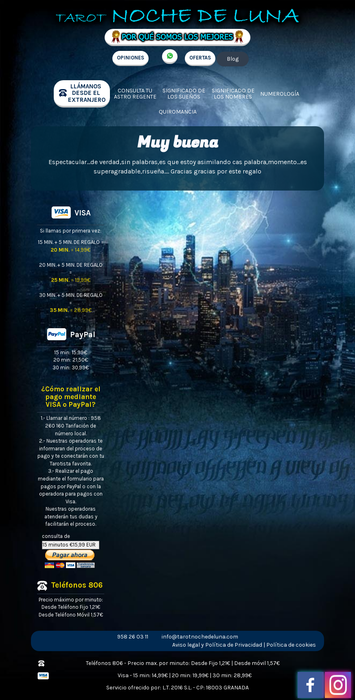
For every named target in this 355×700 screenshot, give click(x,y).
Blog (233, 58)
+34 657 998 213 (170, 56)
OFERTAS (200, 58)
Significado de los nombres (233, 94)
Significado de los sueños (183, 94)
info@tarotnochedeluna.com (200, 636)
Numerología (279, 94)
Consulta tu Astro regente (135, 94)
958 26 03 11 (132, 636)
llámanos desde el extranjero (86, 93)
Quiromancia (178, 112)
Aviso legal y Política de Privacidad (217, 644)
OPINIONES (130, 58)
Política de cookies (291, 644)
